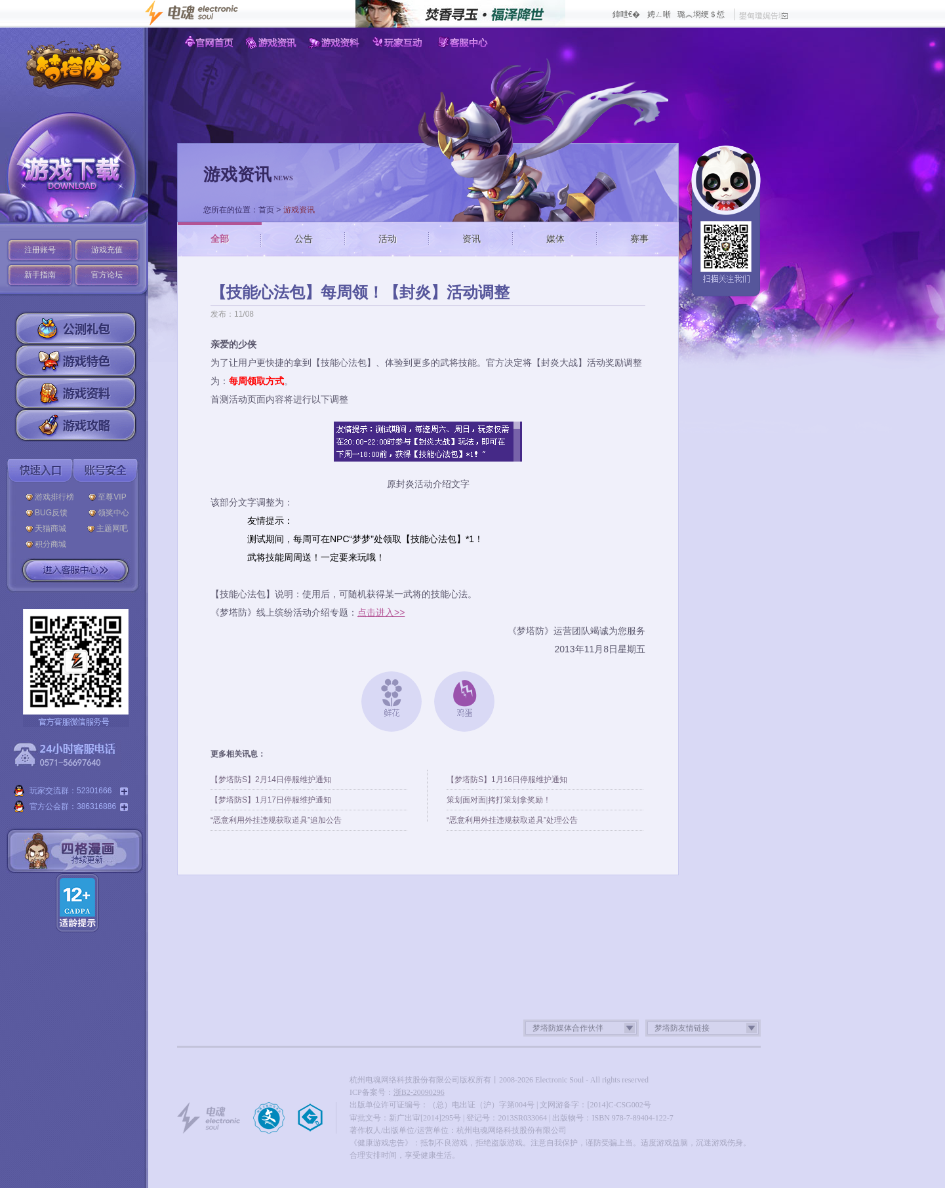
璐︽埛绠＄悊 (701, 14)
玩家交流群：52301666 (71, 791)
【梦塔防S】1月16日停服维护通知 (507, 779)
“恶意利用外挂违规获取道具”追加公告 (276, 820)
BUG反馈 (54, 512)
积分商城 (50, 544)
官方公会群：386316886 (71, 807)
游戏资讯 (272, 43)
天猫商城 (54, 528)
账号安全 (105, 470)
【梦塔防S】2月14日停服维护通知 (271, 779)
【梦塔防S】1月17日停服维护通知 (271, 799)
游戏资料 (336, 43)
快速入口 (40, 470)
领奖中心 (113, 512)
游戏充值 (107, 249)
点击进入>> (381, 612)
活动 (387, 238)
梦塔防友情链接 (682, 1028)
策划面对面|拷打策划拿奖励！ (499, 799)
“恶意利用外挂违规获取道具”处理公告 (512, 820)
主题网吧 (112, 528)
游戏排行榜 (54, 497)
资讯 (471, 238)
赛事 (639, 238)
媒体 (555, 238)
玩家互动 (400, 43)
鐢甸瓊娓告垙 (763, 15)
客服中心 (463, 43)
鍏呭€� (627, 14)
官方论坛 (107, 274)
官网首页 (209, 43)
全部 (220, 238)
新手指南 (40, 274)
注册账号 (40, 249)
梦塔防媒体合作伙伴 (568, 1028)
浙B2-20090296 (419, 1092)
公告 (303, 238)
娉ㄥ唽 (659, 14)
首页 (266, 209)
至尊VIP (114, 497)
